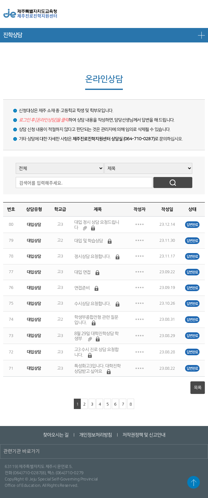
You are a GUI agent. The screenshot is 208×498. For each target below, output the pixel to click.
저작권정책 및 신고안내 (143, 435)
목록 (197, 387)
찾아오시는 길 (55, 435)
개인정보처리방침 (95, 435)
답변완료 (192, 224)
